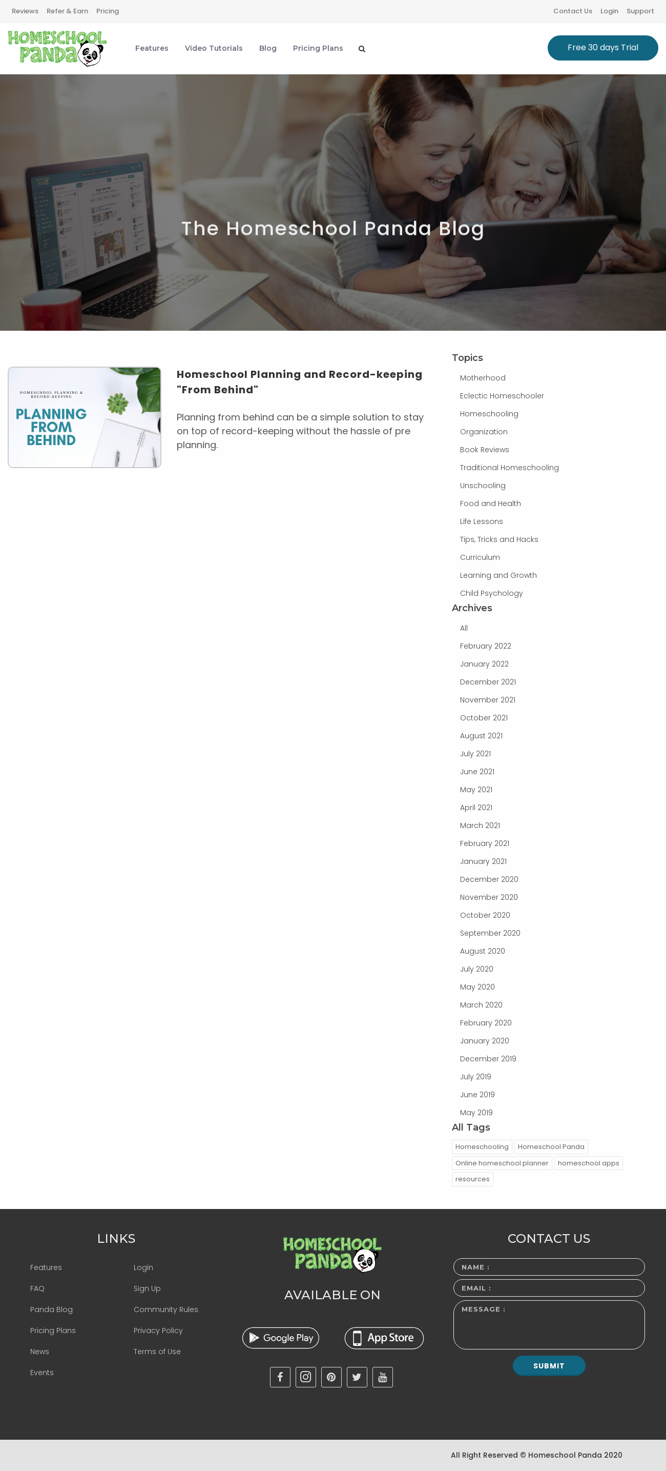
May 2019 (476, 1112)
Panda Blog (51, 1309)
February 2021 (484, 843)
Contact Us (572, 11)
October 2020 (485, 915)
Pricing (107, 11)
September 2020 (490, 933)
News (39, 1351)
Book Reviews (484, 450)
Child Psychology (491, 593)
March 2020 (481, 1005)
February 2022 (485, 646)
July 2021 (475, 754)
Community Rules (166, 1309)
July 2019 (475, 1077)
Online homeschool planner (502, 1163)
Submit (549, 1366)
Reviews (25, 11)
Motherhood (483, 378)
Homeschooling (489, 414)
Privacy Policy (158, 1330)
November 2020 (489, 897)
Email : (476, 1288)
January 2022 (484, 664)
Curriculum (480, 557)
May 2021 (476, 789)
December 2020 (489, 879)
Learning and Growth (498, 575)
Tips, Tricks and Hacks (499, 539)
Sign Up (147, 1288)
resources (472, 1179)
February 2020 (486, 1023)
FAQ (37, 1288)
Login (609, 11)
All (464, 628)
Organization (484, 432)
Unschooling (483, 485)
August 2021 (481, 736)
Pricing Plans (53, 1330)
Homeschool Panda (551, 1147)
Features (46, 1267)
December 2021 (488, 682)
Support (640, 11)
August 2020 (482, 951)
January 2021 (483, 861)
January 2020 (484, 1041)
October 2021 (484, 718)
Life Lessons (481, 521)
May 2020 (477, 987)
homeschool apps (588, 1163)
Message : (484, 1309)
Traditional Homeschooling (509, 467)
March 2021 (480, 825)
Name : (476, 1267)
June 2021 (477, 772)
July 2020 (476, 969)
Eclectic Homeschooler (502, 396)
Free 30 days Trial (603, 47)
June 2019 (477, 1095)
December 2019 (488, 1059)
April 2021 (476, 807)
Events (42, 1372)
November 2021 (487, 700)
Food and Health (490, 503)
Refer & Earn (67, 11)
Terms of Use (157, 1351)
